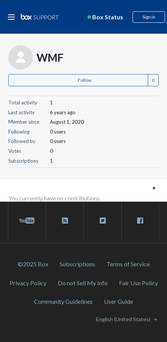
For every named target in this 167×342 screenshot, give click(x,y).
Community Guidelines (63, 301)
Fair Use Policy (138, 282)
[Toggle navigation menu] (154, 188)
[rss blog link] (65, 220)
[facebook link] (140, 220)
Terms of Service (128, 263)
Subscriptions (77, 263)
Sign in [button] (148, 17)
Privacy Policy (27, 282)
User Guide (118, 301)
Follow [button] (84, 80)
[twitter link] (102, 220)
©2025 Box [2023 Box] (33, 263)
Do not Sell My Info (83, 282)
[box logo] (40, 16)
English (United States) (124, 319)
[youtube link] (27, 220)
